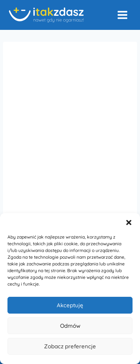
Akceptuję (70, 305)
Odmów (70, 325)
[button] (129, 222)
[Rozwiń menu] (122, 14)
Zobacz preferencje (70, 346)
